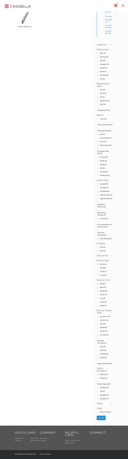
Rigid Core (105, 101)
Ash (102, 134)
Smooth (104, 219)
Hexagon (104, 64)
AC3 (102, 247)
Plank (103, 71)
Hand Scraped (106, 195)
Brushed (104, 184)
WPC (103, 104)
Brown (103, 291)
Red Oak (104, 172)
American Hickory (104, 125)
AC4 (102, 251)
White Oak (105, 175)
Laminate (34, 438)
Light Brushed (106, 199)
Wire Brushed (106, 239)
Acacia (103, 119)
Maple (103, 164)
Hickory (104, 157)
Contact (43, 440)
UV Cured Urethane (101, 234)
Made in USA (105, 412)
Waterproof (35, 440)
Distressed (104, 191)
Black (103, 287)
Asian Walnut (105, 138)
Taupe (103, 302)
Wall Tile (104, 354)
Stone (103, 271)
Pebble (103, 331)
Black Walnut (106, 145)
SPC (102, 90)
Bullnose (104, 57)
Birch (103, 142)
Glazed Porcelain (104, 363)
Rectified (104, 75)
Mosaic (103, 68)
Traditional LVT (103, 110)
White (103, 306)
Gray (103, 298)
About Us (43, 438)
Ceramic (104, 320)
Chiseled (104, 188)
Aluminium (105, 316)
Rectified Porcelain (101, 342)
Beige (24, 26)
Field (103, 60)
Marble (103, 264)
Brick (103, 53)
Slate (103, 347)
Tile (102, 79)
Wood (103, 275)
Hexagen (104, 395)
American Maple (104, 131)
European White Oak (103, 152)
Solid (103, 268)
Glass (103, 324)
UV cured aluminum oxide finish (104, 226)
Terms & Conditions (45, 454)
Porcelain (104, 335)
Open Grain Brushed (101, 214)
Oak (102, 168)
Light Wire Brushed (101, 206)
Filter (101, 418)
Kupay (103, 161)
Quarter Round (103, 384)
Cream (103, 295)
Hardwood (19, 438)
